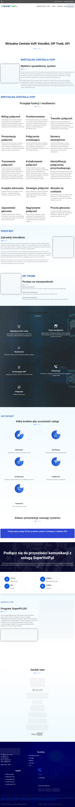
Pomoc (65, 6)
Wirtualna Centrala (41, 6)
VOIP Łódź (61, 798)
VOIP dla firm (26, 799)
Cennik (53, 6)
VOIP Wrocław (54, 798)
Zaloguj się (70, 6)
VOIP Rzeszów (27, 798)
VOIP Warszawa (45, 798)
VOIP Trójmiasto (36, 798)
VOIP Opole (20, 798)
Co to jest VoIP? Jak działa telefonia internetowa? (44, 799)
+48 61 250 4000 (57, 1)
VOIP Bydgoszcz (69, 798)
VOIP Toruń (19, 799)
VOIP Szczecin (12, 799)
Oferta (48, 6)
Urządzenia (60, 6)
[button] (1, 1)
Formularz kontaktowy (68, 1)
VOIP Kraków (12, 798)
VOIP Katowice (4, 798)
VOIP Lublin (4, 799)
